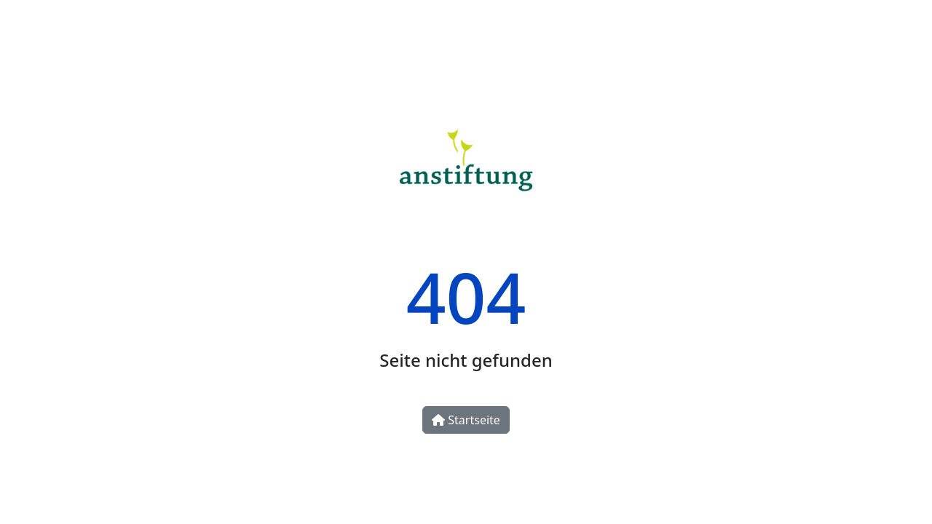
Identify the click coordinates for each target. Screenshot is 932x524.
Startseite (466, 420)
